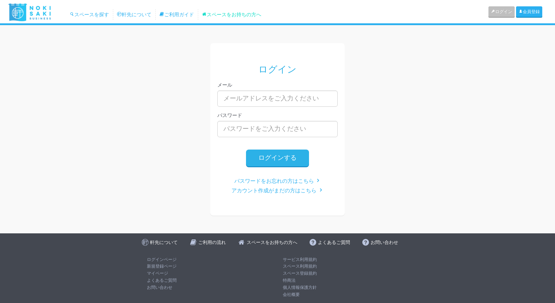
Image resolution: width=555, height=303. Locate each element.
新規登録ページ (162, 266)
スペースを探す (89, 14)
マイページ (157, 273)
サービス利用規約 (300, 259)
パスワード (229, 115)
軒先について (134, 14)
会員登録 (529, 11)
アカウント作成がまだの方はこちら (277, 190)
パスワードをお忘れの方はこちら (277, 181)
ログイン (501, 11)
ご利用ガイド (176, 14)
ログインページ (162, 259)
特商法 (289, 280)
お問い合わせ (159, 287)
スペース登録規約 (300, 273)
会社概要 (291, 294)
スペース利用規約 (300, 266)
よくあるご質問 (162, 280)
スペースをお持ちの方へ (231, 14)
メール (224, 85)
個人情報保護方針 (300, 287)
